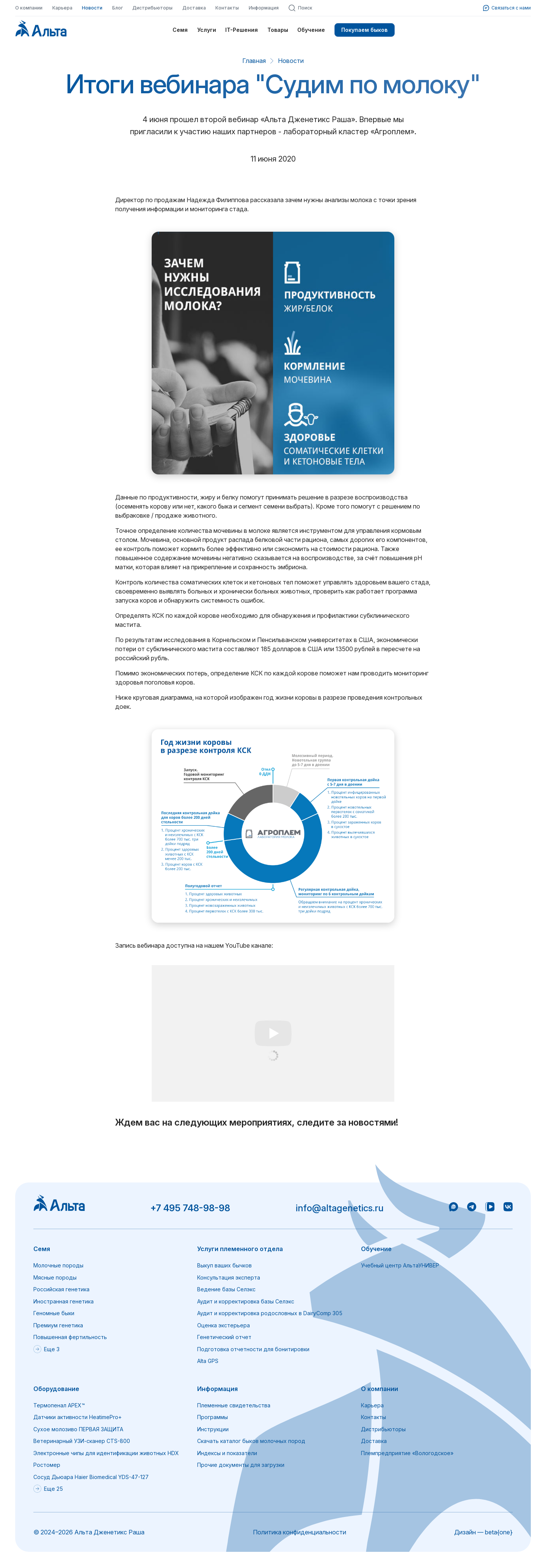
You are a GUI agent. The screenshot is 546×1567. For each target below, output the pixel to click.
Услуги (206, 30)
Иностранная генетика (63, 1301)
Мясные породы (55, 1277)
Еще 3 (46, 1349)
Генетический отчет (224, 1337)
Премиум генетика (58, 1325)
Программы (212, 1417)
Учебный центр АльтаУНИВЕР (400, 1265)
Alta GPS (207, 1361)
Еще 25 (48, 1488)
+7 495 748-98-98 (190, 1208)
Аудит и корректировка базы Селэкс (245, 1301)
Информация (264, 8)
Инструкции (213, 1429)
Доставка (194, 8)
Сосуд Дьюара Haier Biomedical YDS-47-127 (91, 1477)
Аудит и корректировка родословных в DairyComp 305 (269, 1313)
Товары (277, 30)
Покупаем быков (364, 30)
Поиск (300, 8)
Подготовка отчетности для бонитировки (253, 1349)
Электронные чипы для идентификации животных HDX (106, 1453)
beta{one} (499, 1532)
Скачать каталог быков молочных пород (251, 1441)
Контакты (227, 8)
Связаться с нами (507, 8)
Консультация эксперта (228, 1277)
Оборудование (56, 1389)
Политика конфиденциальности (299, 1532)
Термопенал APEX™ (59, 1405)
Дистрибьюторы (152, 8)
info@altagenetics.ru (340, 1208)
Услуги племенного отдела (240, 1249)
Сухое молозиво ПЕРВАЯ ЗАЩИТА (78, 1429)
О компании (28, 8)
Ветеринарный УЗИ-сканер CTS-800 (81, 1441)
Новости (92, 8)
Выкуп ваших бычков (224, 1265)
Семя (180, 30)
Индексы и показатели (227, 1453)
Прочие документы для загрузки (240, 1465)
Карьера (62, 8)
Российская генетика (61, 1289)
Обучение (311, 30)
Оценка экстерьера (223, 1325)
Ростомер (46, 1465)
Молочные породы (58, 1265)
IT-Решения (241, 30)
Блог (117, 8)
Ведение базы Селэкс (226, 1289)
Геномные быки (53, 1313)
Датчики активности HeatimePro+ (77, 1417)
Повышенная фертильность (70, 1337)
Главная (254, 60)
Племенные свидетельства (233, 1405)
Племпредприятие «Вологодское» (407, 1453)
